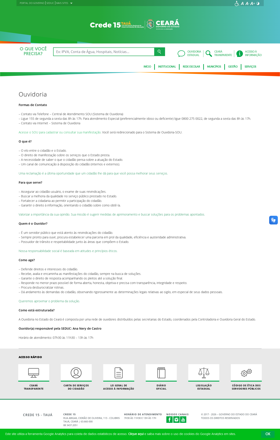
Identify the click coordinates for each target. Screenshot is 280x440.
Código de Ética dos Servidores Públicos (246, 377)
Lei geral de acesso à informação (118, 377)
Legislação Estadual (203, 377)
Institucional (167, 67)
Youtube (183, 419)
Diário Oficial (161, 377)
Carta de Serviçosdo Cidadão (76, 377)
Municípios (214, 67)
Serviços (250, 67)
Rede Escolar (191, 67)
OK (267, 434)
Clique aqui (136, 434)
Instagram (176, 419)
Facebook (169, 419)
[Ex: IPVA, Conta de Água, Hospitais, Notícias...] (103, 51)
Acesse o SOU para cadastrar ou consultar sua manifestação (60, 132)
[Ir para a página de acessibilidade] (237, 3)
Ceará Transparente (33, 377)
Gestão (232, 67)
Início (147, 67)
